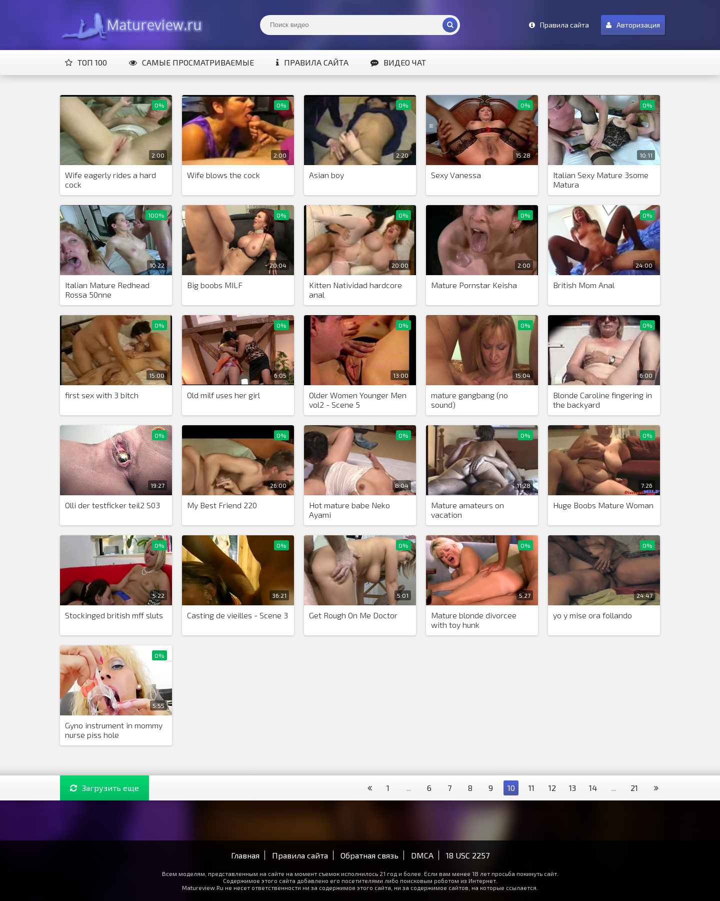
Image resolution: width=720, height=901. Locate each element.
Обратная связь (369, 855)
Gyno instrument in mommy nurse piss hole (113, 729)
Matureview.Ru (130, 25)
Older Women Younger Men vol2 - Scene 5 (357, 399)
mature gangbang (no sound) (469, 399)
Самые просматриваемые (191, 62)
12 (552, 787)
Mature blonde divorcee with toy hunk (473, 619)
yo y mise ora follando (592, 615)
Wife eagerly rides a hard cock (110, 179)
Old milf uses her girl (223, 395)
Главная (245, 855)
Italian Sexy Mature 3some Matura (600, 179)
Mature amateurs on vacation (467, 509)
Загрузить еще (104, 787)
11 (531, 787)
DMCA (422, 855)
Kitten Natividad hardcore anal (355, 289)
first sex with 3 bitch (101, 395)
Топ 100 (86, 62)
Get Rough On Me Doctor (353, 615)
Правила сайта (312, 62)
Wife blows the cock (223, 175)
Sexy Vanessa (456, 175)
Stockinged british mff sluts (114, 615)
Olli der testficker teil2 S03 (112, 505)
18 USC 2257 (468, 855)
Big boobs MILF (214, 285)
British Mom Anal (583, 285)
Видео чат (398, 62)
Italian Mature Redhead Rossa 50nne (107, 289)
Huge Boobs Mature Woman (603, 505)
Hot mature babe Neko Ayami (349, 509)
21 (634, 787)
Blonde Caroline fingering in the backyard (602, 399)
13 (572, 787)
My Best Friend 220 (222, 505)
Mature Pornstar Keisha (474, 285)
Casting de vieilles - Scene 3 (237, 615)
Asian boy (326, 175)
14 (593, 787)
